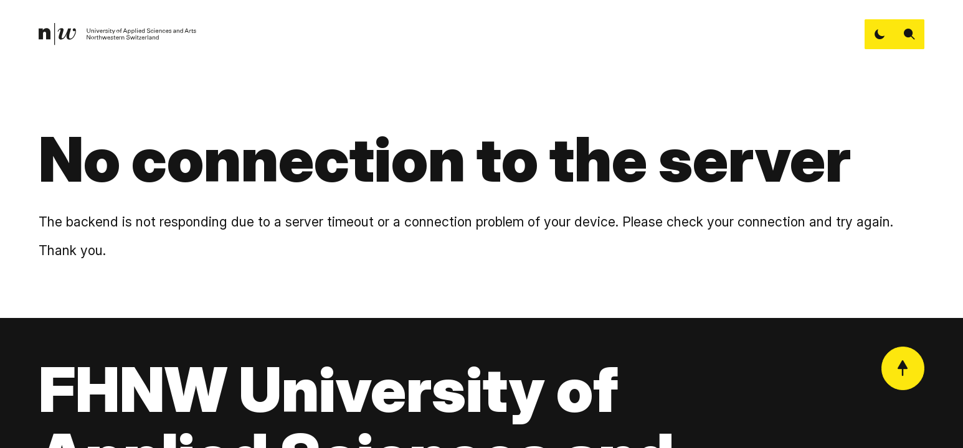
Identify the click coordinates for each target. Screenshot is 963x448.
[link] (118, 34)
